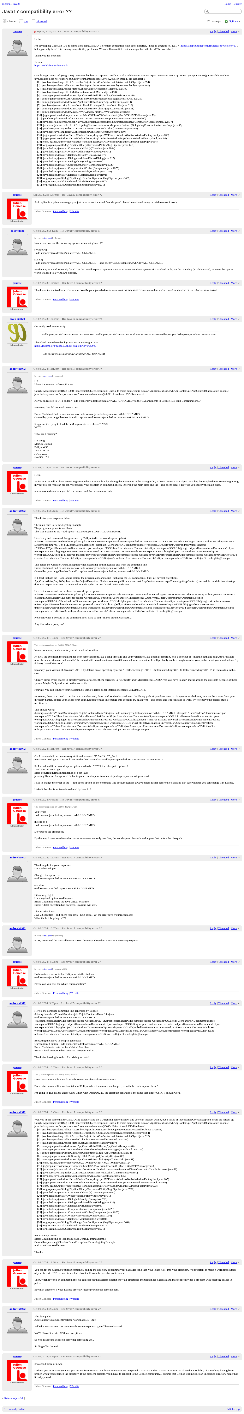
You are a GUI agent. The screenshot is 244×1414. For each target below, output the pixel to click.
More (234, 31)
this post (48, 238)
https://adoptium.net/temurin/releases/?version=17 (208, 45)
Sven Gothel (17, 318)
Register (237, 3)
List (26, 21)
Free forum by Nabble (15, 1409)
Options (233, 21)
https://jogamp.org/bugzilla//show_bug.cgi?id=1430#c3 (65, 345)
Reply (213, 31)
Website (74, 211)
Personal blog (61, 211)
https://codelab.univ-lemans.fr (51, 65)
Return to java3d (13, 1398)
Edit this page (233, 1409)
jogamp (6, 3)
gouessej (18, 194)
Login (228, 3)
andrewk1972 (17, 368)
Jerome (17, 31)
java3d (16, 3)
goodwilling (17, 230)
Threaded (41, 21)
